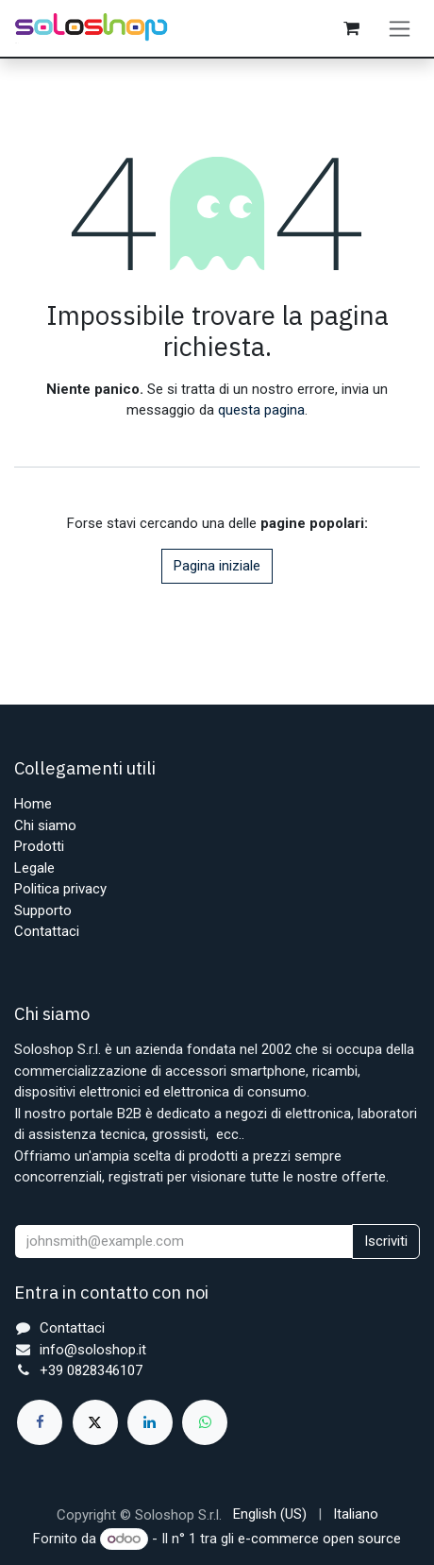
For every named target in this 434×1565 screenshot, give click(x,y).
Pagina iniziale (217, 565)
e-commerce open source (319, 1538)
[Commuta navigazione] (399, 28)
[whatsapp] (204, 1422)
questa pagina (261, 409)
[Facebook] (39, 1422)
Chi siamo (45, 825)
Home (33, 803)
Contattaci (46, 931)
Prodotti (39, 846)
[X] (95, 1422)
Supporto (43, 910)
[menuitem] (270, 1514)
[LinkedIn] (150, 1422)
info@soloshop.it (93, 1349)
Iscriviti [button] (386, 1241)
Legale (34, 867)
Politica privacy (60, 888)
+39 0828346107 (91, 1370)
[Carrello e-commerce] (351, 28)
